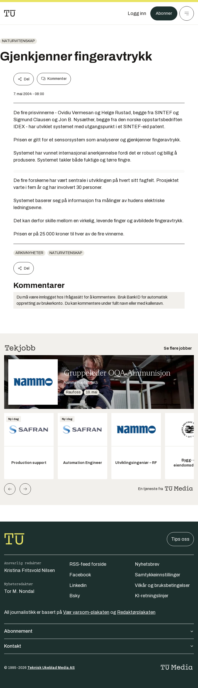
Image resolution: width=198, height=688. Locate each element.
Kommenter (54, 79)
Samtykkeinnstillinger (157, 574)
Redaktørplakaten (136, 612)
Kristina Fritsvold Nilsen (29, 570)
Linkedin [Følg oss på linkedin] (78, 585)
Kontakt (99, 646)
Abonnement (99, 631)
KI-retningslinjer (151, 595)
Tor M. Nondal (19, 591)
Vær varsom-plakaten (86, 612)
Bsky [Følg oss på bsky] (74, 595)
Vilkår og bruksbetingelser (162, 585)
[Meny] (186, 13)
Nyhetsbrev (147, 564)
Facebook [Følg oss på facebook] (80, 574)
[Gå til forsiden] (9, 13)
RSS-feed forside (87, 564)
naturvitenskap (18, 41)
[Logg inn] (135, 13)
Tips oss (180, 539)
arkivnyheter (29, 253)
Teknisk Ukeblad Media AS (51, 668)
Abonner (163, 13)
